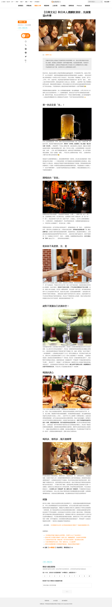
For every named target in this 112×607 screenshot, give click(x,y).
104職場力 (52, 547)
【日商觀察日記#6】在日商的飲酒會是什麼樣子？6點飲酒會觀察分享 (69, 525)
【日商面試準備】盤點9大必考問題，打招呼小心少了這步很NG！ (63, 535)
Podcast (79, 5)
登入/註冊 (106, 1)
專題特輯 (46, 5)
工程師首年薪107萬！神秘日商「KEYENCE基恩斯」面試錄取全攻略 (64, 539)
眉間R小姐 (48, 54)
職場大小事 (38, 5)
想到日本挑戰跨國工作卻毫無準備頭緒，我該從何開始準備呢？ (63, 544)
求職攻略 (28, 5)
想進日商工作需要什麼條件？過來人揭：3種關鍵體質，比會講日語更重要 (65, 537)
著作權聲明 (64, 600)
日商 (20, 28)
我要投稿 (47, 600)
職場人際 (24, 28)
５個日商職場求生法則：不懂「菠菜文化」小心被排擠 (60, 542)
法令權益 (63, 5)
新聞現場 (71, 5)
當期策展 (87, 5)
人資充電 (54, 5)
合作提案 (55, 600)
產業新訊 (20, 5)
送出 (67, 591)
